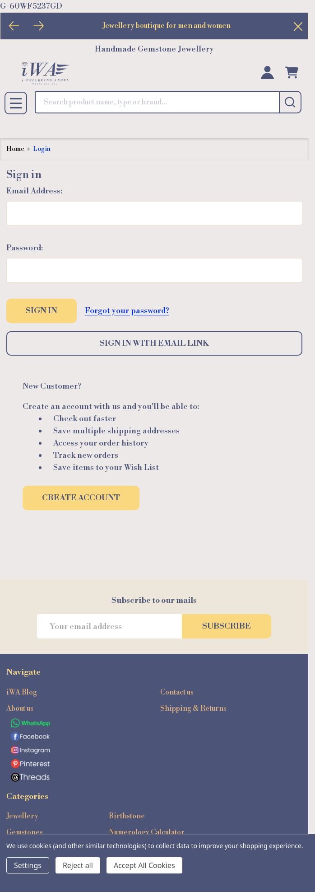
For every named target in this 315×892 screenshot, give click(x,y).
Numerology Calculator (147, 832)
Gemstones (24, 832)
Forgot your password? (127, 310)
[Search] (290, 102)
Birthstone (127, 816)
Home (15, 149)
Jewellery (22, 816)
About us (19, 708)
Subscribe (226, 626)
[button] (154, 723)
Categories (27, 796)
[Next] (39, 26)
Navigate (23, 672)
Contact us (177, 692)
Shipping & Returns (193, 708)
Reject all (78, 865)
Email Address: (34, 191)
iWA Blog (21, 692)
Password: (24, 248)
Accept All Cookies (144, 865)
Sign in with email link (154, 343)
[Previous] (14, 26)
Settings (28, 865)
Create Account (81, 498)
